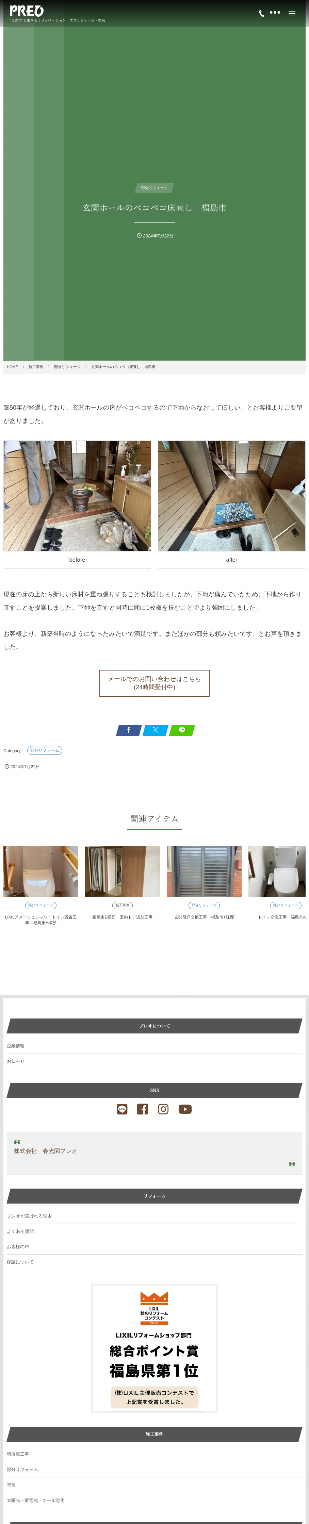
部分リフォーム (44, 750)
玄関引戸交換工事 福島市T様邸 (204, 917)
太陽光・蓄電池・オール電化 (36, 1500)
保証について (20, 1261)
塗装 (11, 1484)
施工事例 (122, 905)
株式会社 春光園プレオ (46, 1151)
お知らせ (16, 1061)
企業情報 (16, 1045)
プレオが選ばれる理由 (29, 1216)
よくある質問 (20, 1231)
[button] (154, 683)
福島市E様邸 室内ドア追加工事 (123, 917)
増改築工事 (18, 1454)
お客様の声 (18, 1246)
